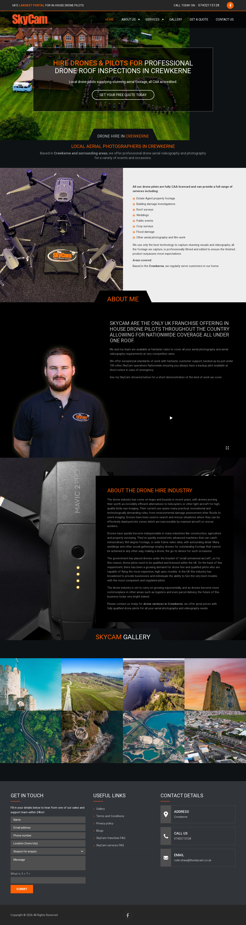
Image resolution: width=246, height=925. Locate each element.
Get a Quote (199, 19)
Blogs (99, 830)
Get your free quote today (123, 95)
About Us (128, 19)
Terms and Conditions (110, 816)
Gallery (175, 19)
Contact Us (225, 19)
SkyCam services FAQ (110, 845)
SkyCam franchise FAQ (110, 838)
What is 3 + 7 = (20, 873)
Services (152, 19)
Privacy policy (104, 823)
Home (109, 19)
